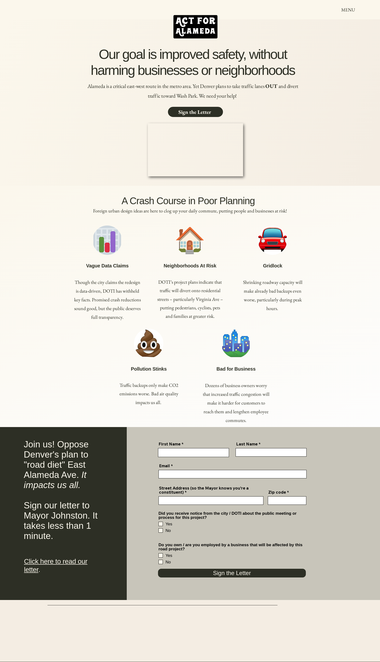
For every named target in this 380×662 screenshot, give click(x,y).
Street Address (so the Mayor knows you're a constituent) (204, 490)
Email (164, 466)
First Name (169, 444)
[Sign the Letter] (195, 112)
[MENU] (348, 10)
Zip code (277, 492)
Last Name (247, 444)
